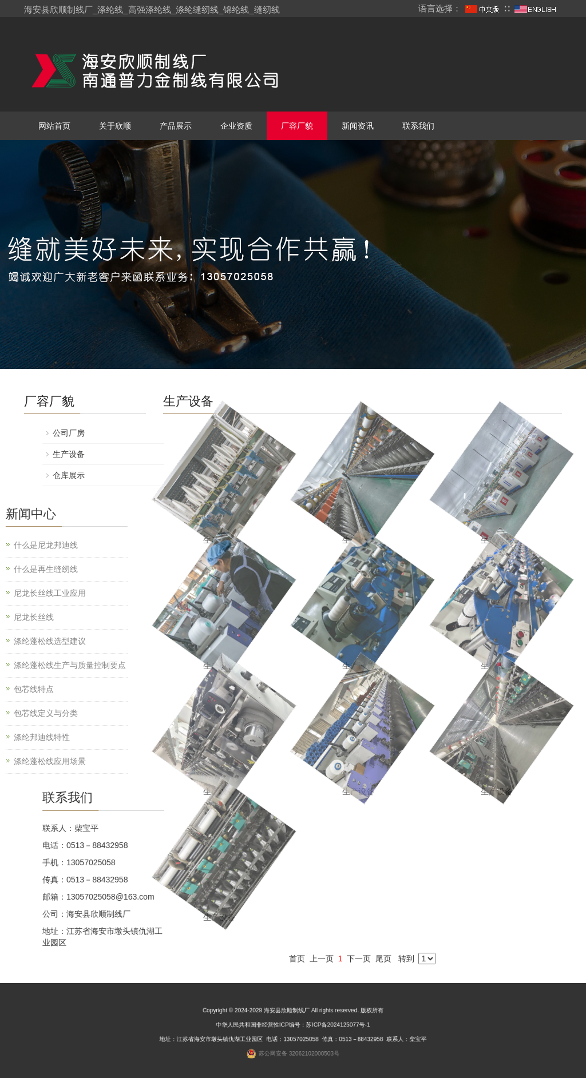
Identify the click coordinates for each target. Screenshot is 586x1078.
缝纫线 (267, 9)
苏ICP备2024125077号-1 (322, 1028)
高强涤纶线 (149, 9)
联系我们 (418, 125)
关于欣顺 (115, 125)
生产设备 (358, 791)
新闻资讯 (358, 125)
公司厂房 (471, 432)
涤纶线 (110, 9)
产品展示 (176, 125)
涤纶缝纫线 (197, 9)
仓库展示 (471, 475)
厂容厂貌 (297, 125)
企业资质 (236, 125)
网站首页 (54, 125)
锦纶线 (236, 9)
